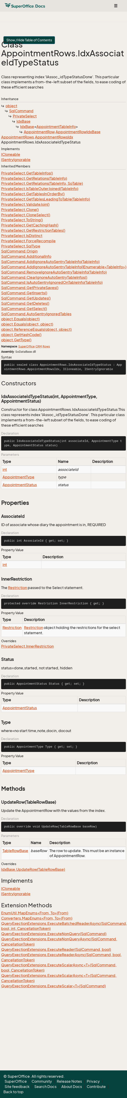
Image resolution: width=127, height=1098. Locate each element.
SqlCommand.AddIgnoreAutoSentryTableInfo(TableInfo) (50, 261)
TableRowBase (15, 850)
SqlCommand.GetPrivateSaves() (29, 287)
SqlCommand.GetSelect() (24, 308)
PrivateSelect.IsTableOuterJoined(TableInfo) (39, 188)
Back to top (13, 1092)
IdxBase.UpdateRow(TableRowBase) (33, 869)
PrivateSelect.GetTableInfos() (27, 173)
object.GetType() (16, 340)
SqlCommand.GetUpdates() (26, 298)
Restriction (17, 587)
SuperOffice (26, 346)
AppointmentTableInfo (56, 126)
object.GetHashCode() (21, 334)
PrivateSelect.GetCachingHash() (29, 225)
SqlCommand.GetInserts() (24, 293)
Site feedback (17, 1086)
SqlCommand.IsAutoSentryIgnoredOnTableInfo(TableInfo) (52, 282)
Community (42, 1081)
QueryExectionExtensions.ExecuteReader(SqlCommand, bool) (56, 949)
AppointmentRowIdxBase (78, 132)
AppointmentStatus (20, 484)
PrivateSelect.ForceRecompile (28, 241)
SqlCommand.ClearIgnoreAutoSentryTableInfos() (44, 277)
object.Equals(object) (20, 319)
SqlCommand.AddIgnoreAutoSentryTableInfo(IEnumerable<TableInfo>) (63, 267)
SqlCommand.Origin (19, 251)
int (5, 469)
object (11, 106)
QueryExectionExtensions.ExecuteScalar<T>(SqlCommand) (53, 986)
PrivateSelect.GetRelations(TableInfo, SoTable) (42, 183)
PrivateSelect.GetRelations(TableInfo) (34, 178)
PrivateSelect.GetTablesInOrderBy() (33, 194)
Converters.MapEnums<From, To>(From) (36, 918)
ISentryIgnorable (15, 159)
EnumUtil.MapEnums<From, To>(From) (34, 913)
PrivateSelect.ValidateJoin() (25, 204)
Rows (46, 346)
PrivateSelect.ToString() (22, 220)
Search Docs (45, 1086)
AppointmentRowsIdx (54, 137)
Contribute (96, 1086)
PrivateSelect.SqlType (20, 246)
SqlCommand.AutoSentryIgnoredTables (36, 314)
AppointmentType (18, 477)
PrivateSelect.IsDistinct (21, 235)
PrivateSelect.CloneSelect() (25, 215)
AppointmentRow (39, 132)
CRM (38, 346)
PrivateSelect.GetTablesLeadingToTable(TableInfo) (45, 199)
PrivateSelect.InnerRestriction (27, 646)
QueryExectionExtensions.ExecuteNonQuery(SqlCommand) (53, 933)
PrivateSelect (25, 116)
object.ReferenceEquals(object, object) (36, 329)
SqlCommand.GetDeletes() (25, 303)
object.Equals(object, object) (27, 324)
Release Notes (69, 1081)
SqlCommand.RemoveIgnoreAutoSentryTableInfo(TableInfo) (54, 272)
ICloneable (10, 154)
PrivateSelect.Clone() (20, 209)
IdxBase (23, 121)
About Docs (71, 1086)
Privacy (93, 1081)
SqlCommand (21, 111)
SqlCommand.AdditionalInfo (26, 256)
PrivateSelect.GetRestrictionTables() (33, 230)
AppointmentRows (17, 137)
